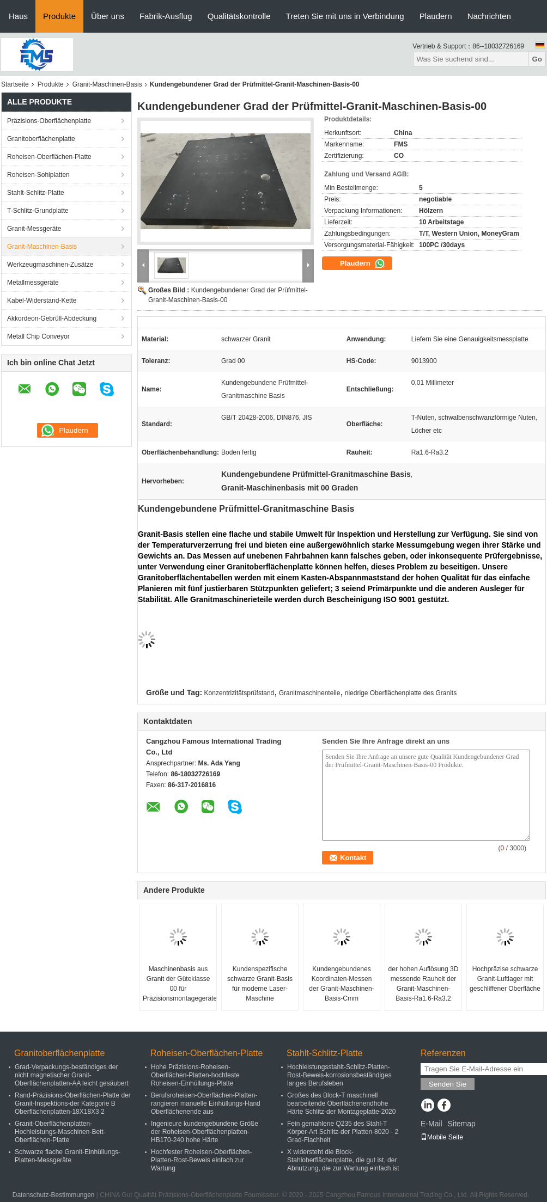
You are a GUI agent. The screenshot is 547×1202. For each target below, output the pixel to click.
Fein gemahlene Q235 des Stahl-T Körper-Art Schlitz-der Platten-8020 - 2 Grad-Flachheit (342, 1132)
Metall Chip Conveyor (38, 336)
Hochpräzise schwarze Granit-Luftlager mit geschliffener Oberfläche (505, 978)
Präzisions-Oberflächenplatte (49, 121)
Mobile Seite (442, 1137)
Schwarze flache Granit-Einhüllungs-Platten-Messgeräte (67, 1156)
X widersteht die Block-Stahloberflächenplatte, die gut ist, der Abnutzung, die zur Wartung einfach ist (343, 1160)
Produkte (59, 16)
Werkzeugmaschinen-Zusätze (50, 264)
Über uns (107, 16)
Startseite (15, 84)
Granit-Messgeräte (34, 228)
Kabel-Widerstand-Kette (41, 300)
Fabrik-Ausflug (165, 16)
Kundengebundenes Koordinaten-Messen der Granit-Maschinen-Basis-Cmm (341, 983)
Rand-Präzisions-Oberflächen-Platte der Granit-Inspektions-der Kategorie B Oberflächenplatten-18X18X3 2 (73, 1103)
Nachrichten (489, 16)
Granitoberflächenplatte (41, 139)
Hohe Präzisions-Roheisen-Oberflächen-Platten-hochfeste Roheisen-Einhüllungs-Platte (195, 1075)
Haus (18, 16)
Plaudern (436, 16)
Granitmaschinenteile (310, 693)
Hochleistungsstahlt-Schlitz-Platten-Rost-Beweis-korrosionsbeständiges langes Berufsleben (339, 1075)
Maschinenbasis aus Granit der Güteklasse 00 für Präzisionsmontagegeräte (179, 983)
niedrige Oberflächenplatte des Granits (401, 693)
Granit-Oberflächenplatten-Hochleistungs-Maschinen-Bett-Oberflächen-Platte (60, 1132)
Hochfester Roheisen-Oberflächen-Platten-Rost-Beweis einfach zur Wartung (201, 1160)
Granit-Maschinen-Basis (107, 84)
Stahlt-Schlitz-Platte (35, 193)
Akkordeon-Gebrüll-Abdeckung (51, 318)
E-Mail (431, 1123)
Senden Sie (447, 1084)
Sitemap (461, 1123)
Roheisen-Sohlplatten (38, 175)
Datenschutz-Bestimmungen (54, 1195)
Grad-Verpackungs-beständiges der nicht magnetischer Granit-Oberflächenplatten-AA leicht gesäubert (72, 1075)
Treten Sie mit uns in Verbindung (345, 16)
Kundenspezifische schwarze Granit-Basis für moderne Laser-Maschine (260, 983)
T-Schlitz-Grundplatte (38, 210)
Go (537, 59)
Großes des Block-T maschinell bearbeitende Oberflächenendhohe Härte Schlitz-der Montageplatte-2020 (341, 1103)
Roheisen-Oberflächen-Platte (49, 157)
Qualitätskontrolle (239, 16)
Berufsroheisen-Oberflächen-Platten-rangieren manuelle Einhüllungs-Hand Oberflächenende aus (205, 1103)
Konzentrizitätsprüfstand (239, 693)
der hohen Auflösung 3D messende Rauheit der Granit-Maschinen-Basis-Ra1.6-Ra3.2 (423, 983)
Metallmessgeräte (33, 282)
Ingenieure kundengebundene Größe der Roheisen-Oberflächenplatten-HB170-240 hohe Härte (204, 1132)
